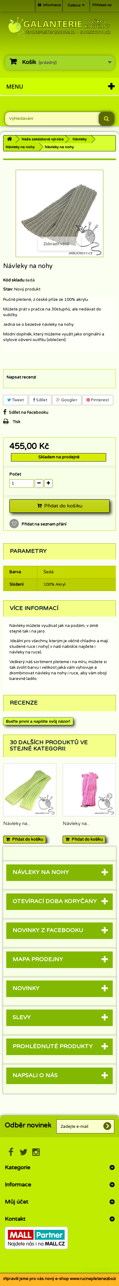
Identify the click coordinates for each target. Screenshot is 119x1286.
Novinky (26, 988)
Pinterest (97, 400)
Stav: (8, 289)
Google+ (66, 400)
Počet (15, 474)
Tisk (16, 421)
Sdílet (40, 400)
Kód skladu (13, 280)
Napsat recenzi (21, 377)
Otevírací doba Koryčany (55, 901)
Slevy (22, 1017)
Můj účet (16, 1201)
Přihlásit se (101, 5)
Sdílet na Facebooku (28, 412)
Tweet (15, 400)
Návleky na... (16, 823)
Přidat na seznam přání (43, 524)
